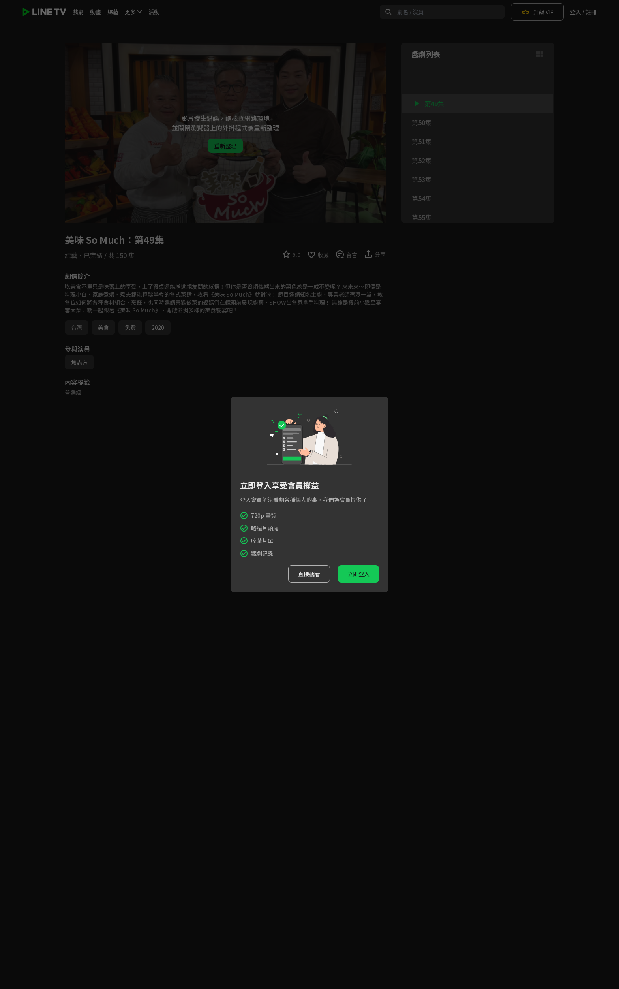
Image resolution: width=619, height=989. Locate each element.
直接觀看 (309, 574)
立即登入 (358, 574)
